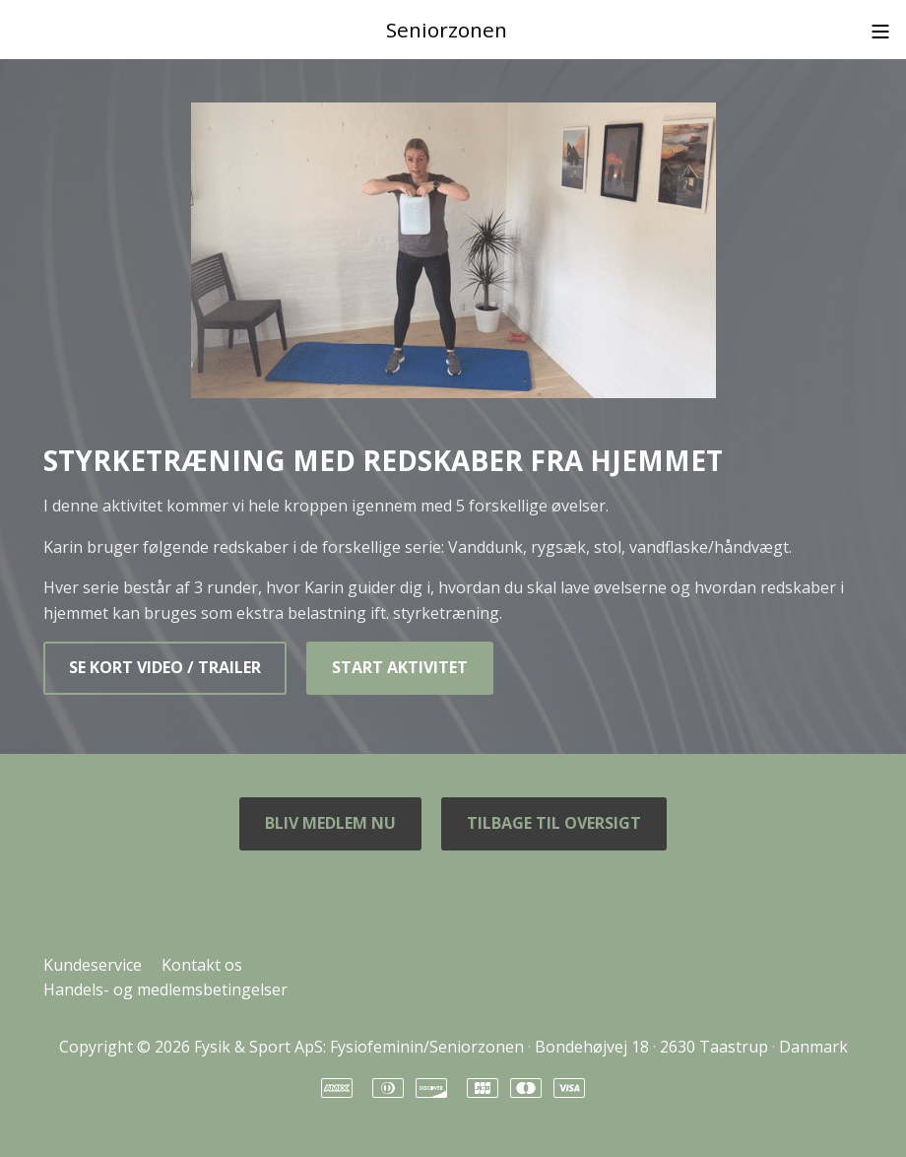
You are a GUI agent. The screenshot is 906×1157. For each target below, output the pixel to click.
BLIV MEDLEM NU (330, 823)
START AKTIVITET (400, 667)
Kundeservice (92, 965)
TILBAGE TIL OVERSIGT (554, 823)
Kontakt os (202, 965)
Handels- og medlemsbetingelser (165, 989)
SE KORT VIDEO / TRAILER (165, 667)
